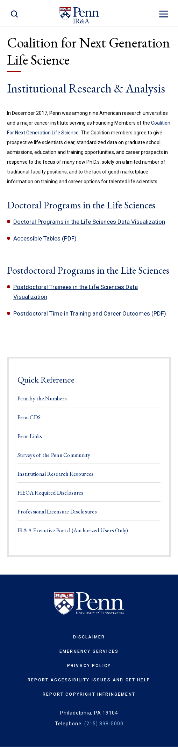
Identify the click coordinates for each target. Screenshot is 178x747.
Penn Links (29, 436)
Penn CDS (29, 417)
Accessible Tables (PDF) (45, 238)
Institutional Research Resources (55, 474)
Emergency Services (89, 651)
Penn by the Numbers (42, 398)
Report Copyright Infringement (89, 694)
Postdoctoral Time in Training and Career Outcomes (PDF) (89, 313)
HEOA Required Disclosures (50, 492)
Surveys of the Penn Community (54, 455)
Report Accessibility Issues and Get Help (89, 680)
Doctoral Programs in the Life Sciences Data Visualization (89, 221)
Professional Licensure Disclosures (57, 511)
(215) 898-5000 (103, 723)
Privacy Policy (89, 665)
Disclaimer (89, 637)
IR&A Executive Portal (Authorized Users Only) (72, 530)
